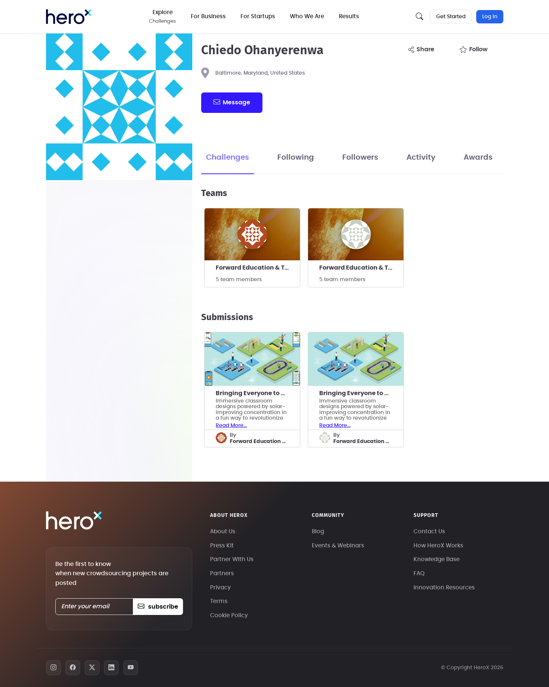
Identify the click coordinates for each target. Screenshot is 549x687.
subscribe (158, 606)
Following (295, 157)
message (231, 102)
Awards (478, 157)
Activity (420, 157)
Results (349, 16)
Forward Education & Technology (258, 268)
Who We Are (307, 16)
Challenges (227, 157)
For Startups (258, 16)
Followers (360, 157)
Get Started (450, 16)
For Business (208, 16)
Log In (489, 16)
